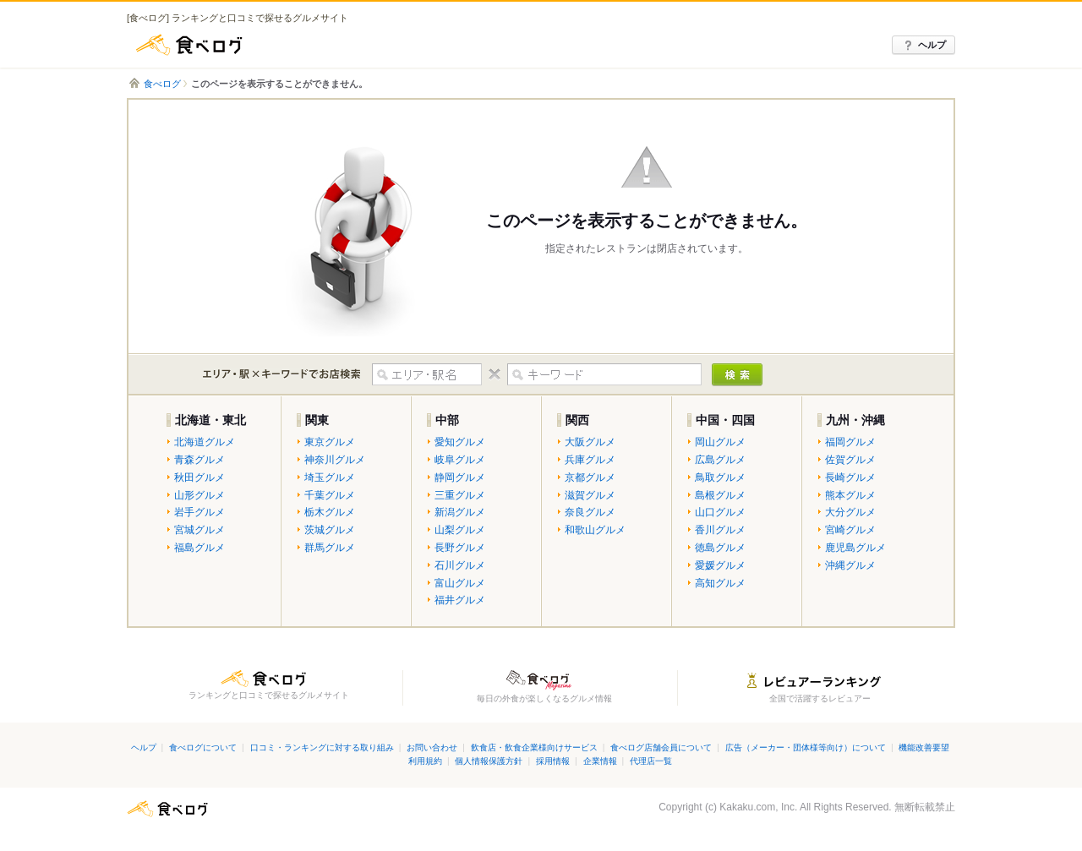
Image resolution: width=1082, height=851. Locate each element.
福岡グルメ (850, 442)
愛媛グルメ (720, 565)
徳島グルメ (720, 548)
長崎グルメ (850, 477)
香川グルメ (720, 530)
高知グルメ (720, 583)
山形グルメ (199, 495)
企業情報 (600, 761)
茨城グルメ (329, 530)
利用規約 (425, 761)
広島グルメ (720, 460)
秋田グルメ (199, 477)
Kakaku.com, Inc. (758, 807)
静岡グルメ (459, 477)
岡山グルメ (720, 442)
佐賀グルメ (850, 460)
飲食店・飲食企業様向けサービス (534, 747)
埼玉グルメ (329, 477)
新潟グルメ (459, 512)
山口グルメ (720, 512)
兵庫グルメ (590, 460)
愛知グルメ (459, 442)
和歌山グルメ (595, 530)
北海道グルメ (204, 442)
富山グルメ (459, 583)
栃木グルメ (329, 512)
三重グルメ (459, 495)
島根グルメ (720, 495)
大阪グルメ (590, 442)
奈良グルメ (590, 512)
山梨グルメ (459, 530)
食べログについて (203, 747)
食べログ (190, 45)
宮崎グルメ (850, 530)
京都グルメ (590, 477)
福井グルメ (459, 600)
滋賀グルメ (590, 495)
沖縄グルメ (850, 565)
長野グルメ (459, 548)
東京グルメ (329, 442)
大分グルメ (850, 512)
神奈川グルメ (334, 460)
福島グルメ (199, 548)
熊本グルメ (850, 495)
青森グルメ (199, 460)
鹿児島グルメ (855, 548)
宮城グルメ (199, 530)
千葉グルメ (329, 495)
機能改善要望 (924, 747)
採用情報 (553, 761)
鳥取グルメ (720, 477)
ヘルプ (932, 45)
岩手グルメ (199, 512)
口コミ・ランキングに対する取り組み (322, 747)
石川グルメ (459, 565)
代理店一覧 (651, 761)
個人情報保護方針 (488, 761)
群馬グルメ (329, 548)
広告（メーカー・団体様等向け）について (805, 747)
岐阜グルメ (459, 460)
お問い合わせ (432, 747)
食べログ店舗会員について (661, 747)
